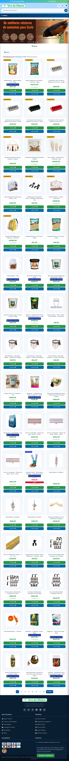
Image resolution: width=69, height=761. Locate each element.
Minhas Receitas (41, 733)
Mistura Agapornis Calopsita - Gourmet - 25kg (34, 81)
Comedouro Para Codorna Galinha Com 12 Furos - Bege (56, 81)
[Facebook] (32, 709)
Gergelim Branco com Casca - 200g (56, 237)
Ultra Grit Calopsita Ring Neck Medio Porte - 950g (56, 276)
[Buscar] (65, 10)
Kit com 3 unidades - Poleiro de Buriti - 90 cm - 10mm (56, 433)
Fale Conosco (40, 719)
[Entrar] (62, 5)
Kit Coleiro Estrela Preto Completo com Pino (56, 592)
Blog (4, 733)
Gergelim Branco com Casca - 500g (34, 237)
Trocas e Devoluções (9, 722)
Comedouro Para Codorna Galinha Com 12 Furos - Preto (34, 120)
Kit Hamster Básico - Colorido (12, 631)
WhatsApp (52, 1)
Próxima (49, 692)
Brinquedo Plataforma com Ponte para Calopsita (56, 517)
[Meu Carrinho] (66, 5)
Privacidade (6, 724)
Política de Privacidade (43, 751)
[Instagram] (28, 709)
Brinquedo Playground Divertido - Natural (34, 158)
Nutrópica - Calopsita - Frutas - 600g (34, 632)
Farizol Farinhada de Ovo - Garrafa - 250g (12, 673)
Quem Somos (7, 719)
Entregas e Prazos (8, 727)
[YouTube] (36, 709)
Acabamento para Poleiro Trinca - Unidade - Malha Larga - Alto (34, 198)
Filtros (34, 46)
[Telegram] (40, 709)
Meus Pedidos (40, 730)
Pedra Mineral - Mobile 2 (13, 517)
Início (6, 52)
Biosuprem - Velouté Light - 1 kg (13, 433)
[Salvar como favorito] (20, 60)
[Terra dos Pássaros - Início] (29, 5)
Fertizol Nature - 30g (13, 276)
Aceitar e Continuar (45, 755)
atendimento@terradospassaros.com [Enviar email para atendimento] (47, 742)
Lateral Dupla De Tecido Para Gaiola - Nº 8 (12, 197)
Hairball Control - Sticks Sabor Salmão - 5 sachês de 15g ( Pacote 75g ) (34, 473)
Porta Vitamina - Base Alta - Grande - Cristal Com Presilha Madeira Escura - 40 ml (34, 356)
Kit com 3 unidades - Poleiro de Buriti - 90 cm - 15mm (34, 433)
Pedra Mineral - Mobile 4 (56, 472)
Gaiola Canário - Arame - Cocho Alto (56, 197)
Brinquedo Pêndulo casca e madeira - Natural (13, 158)
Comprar (13, 90)
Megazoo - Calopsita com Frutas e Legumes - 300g (34, 394)
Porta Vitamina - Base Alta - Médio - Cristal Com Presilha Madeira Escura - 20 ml (12, 356)
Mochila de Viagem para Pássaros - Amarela (12, 237)
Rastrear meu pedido (17, 1)
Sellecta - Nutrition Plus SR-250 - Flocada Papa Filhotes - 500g (34, 315)
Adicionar (13, 94)
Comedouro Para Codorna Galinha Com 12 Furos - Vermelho (56, 120)
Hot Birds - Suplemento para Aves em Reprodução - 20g (56, 673)
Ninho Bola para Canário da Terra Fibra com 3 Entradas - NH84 (34, 674)
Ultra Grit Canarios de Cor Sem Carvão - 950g (13, 315)
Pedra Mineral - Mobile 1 (34, 517)
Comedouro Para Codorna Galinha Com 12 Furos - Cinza (12, 120)
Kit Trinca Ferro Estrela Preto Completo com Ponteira (56, 555)
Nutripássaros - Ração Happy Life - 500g (12, 81)
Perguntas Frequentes (43, 722)
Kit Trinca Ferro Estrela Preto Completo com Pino (13, 592)
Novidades (6, 730)
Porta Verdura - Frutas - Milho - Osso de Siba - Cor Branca (56, 315)
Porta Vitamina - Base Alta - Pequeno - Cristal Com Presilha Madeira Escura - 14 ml (56, 356)
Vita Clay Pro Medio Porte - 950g (34, 276)
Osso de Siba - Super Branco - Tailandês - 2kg (56, 158)
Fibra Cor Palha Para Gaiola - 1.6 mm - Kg (13, 555)
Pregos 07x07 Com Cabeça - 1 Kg (12, 394)
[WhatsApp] (24, 709)
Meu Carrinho (40, 727)
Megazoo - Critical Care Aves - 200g (56, 632)
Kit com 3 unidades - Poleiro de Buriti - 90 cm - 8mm (13, 473)
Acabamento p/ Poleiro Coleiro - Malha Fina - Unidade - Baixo (34, 555)
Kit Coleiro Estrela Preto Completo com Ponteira (34, 592)
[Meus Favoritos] (59, 5)
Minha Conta (40, 724)
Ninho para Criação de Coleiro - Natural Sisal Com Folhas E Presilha (56, 395)
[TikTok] (44, 709)
